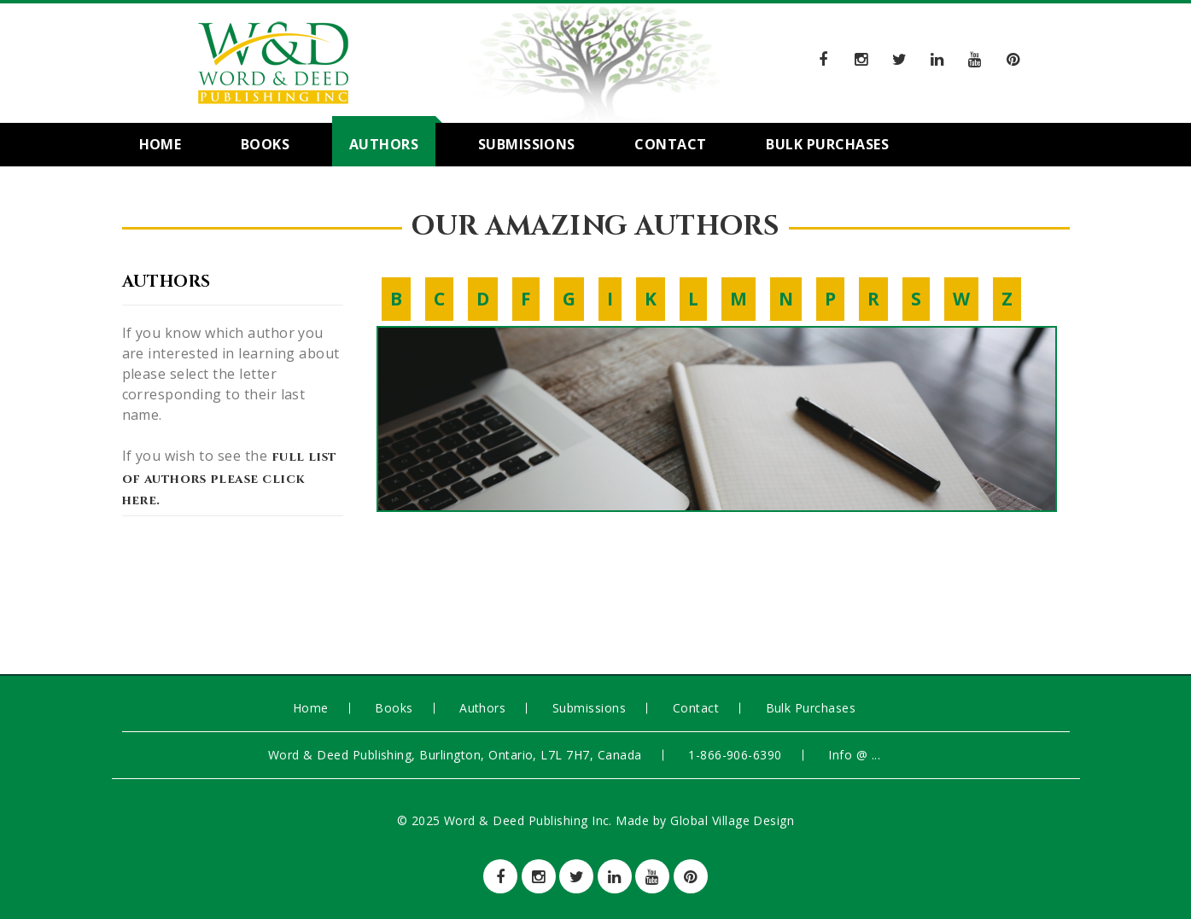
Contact (670, 144)
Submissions (526, 144)
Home (160, 144)
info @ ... (854, 755)
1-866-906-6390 (735, 755)
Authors (383, 144)
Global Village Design (732, 820)
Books (265, 144)
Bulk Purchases (827, 144)
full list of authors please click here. (229, 478)
